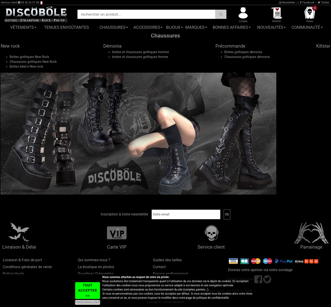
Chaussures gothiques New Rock (33, 61)
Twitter (323, 2)
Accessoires (146, 27)
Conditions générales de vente (27, 267)
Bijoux (173, 27)
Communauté (305, 27)
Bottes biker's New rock (26, 66)
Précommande (230, 46)
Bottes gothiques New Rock (29, 57)
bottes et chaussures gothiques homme (140, 52)
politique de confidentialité (212, 297)
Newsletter (287, 2)
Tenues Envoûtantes (66, 27)
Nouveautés (270, 27)
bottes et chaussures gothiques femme (140, 57)
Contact (159, 267)
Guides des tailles (167, 260)
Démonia (112, 46)
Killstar (323, 46)
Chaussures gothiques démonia (247, 57)
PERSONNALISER (87, 302)
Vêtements (22, 27)
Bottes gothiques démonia (243, 52)
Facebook (307, 2)
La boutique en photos (96, 267)
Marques (195, 27)
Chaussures (113, 27)
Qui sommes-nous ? (94, 260)
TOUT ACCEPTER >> (87, 290)
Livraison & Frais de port (22, 260)
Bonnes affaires (230, 27)
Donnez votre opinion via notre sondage (260, 270)
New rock (10, 46)
